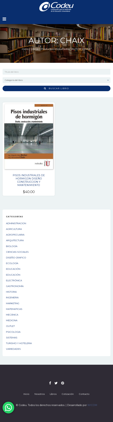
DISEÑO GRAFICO (16, 257)
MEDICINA (11, 320)
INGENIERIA (12, 297)
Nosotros (40, 394)
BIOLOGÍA (11, 246)
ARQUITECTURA (15, 240)
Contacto (84, 394)
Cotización (68, 394)
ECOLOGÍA (12, 263)
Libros (34, 49)
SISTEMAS (11, 337)
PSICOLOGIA (13, 331)
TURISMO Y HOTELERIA (19, 343)
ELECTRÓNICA (14, 280)
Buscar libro (56, 88)
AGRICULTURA (14, 229)
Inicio (24, 49)
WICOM (92, 405)
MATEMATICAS (14, 309)
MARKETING (12, 303)
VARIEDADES (13, 349)
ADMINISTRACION (16, 223)
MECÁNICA (12, 314)
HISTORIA (11, 291)
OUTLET (10, 326)
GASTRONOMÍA (15, 286)
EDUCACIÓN (13, 269)
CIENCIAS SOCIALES (17, 251)
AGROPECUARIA (15, 234)
